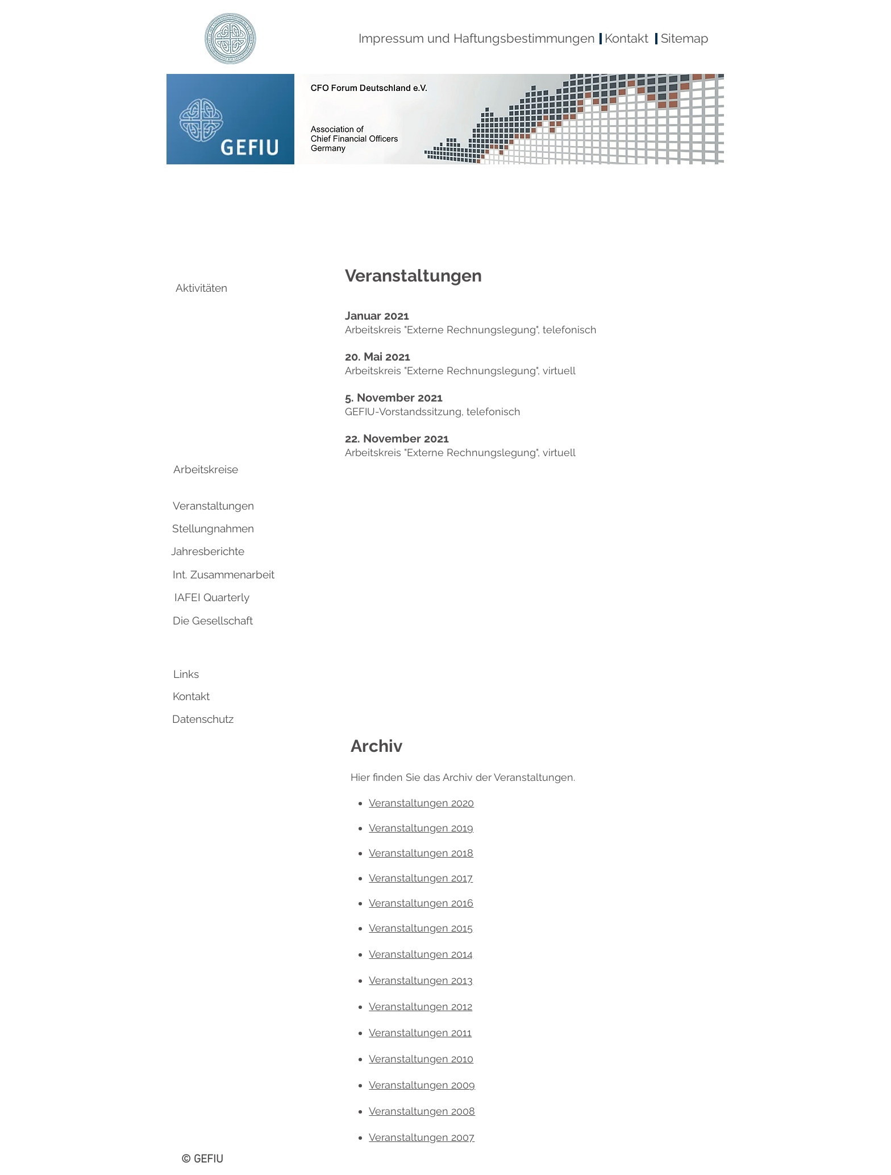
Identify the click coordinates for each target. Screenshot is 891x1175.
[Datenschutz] (203, 719)
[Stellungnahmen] (213, 528)
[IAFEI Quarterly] (212, 597)
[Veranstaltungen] (213, 505)
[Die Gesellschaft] (212, 620)
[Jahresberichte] (207, 551)
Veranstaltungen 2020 (421, 803)
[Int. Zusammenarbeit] (223, 574)
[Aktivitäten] (201, 287)
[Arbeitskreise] (205, 469)
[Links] (186, 674)
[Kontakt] (191, 696)
